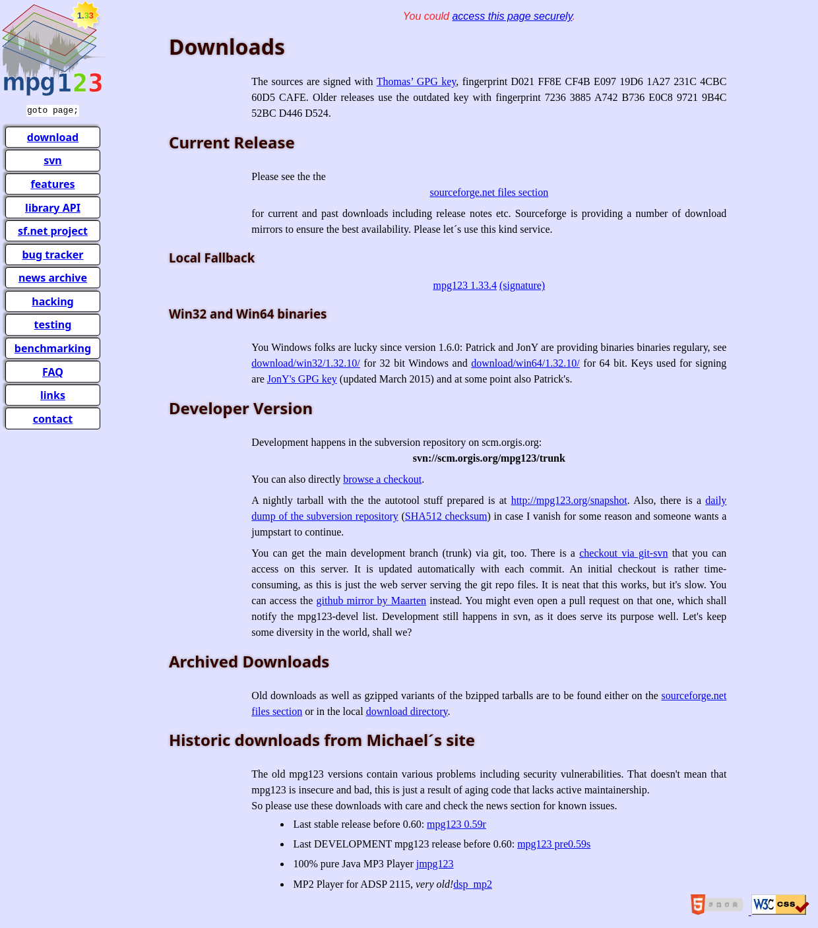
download (53, 136)
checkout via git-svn (623, 553)
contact (53, 417)
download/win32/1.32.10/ (305, 363)
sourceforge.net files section (489, 192)
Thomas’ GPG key (416, 81)
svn (53, 159)
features (52, 182)
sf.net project (53, 229)
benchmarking (53, 347)
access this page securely (512, 16)
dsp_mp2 (472, 884)
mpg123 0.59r (456, 824)
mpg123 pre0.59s (553, 844)
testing (53, 323)
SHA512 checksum (446, 516)
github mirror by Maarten (371, 600)
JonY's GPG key (302, 379)
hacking (52, 300)
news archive (52, 276)
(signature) (522, 285)
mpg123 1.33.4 (464, 285)
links (52, 394)
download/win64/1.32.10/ (525, 363)
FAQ (52, 370)
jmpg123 (435, 863)
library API (52, 206)
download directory (407, 711)
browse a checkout (382, 479)
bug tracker (52, 253)
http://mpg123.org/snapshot (569, 500)
